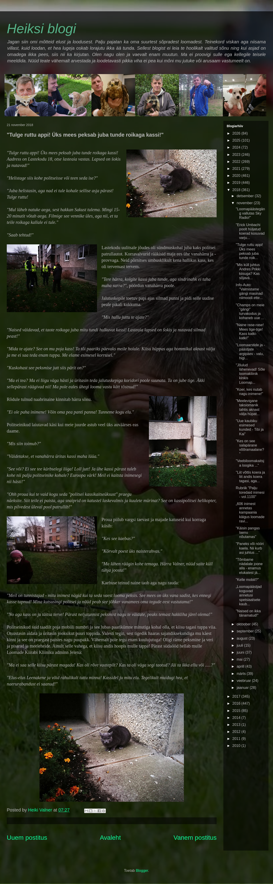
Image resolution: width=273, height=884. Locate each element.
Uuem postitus (27, 837)
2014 (236, 718)
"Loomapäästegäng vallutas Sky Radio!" (250, 213)
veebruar (244, 681)
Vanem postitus (195, 837)
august (242, 638)
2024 (236, 147)
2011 (236, 739)
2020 (236, 176)
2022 (236, 162)
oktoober (244, 624)
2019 (236, 183)
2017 (236, 696)
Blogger (142, 870)
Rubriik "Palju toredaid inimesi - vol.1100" (250, 492)
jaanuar (243, 688)
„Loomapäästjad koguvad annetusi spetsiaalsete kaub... (249, 595)
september (246, 631)
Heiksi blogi (41, 28)
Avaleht (110, 837)
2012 (236, 732)
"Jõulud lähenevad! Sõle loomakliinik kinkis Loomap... (250, 373)
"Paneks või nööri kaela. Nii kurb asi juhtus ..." (250, 548)
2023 (236, 155)
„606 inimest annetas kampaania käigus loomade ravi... (250, 512)
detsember (246, 196)
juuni (241, 652)
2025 (236, 140)
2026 (236, 133)
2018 (236, 190)
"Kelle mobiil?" (247, 580)
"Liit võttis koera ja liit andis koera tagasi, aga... (250, 476)
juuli (240, 645)
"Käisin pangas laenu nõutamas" (248, 532)
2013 (236, 725)
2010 (236, 746)
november (245, 203)
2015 (236, 711)
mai (240, 659)
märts (242, 674)
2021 (236, 169)
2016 (236, 703)
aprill (241, 666)
